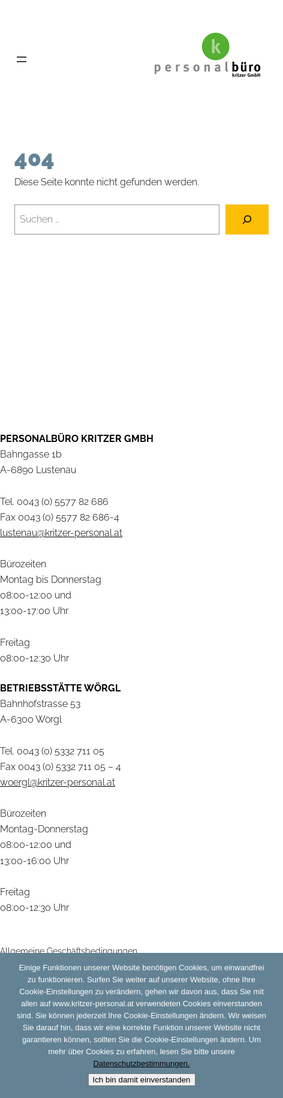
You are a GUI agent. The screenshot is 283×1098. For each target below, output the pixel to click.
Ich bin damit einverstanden (142, 1079)
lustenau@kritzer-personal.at (61, 533)
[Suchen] (247, 219)
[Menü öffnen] (21, 59)
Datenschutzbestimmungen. (141, 1063)
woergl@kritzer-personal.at (57, 782)
